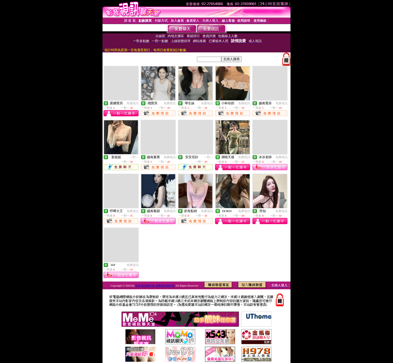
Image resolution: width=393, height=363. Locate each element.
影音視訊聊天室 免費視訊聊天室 (155, 285)
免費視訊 (133, 103)
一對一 (134, 157)
